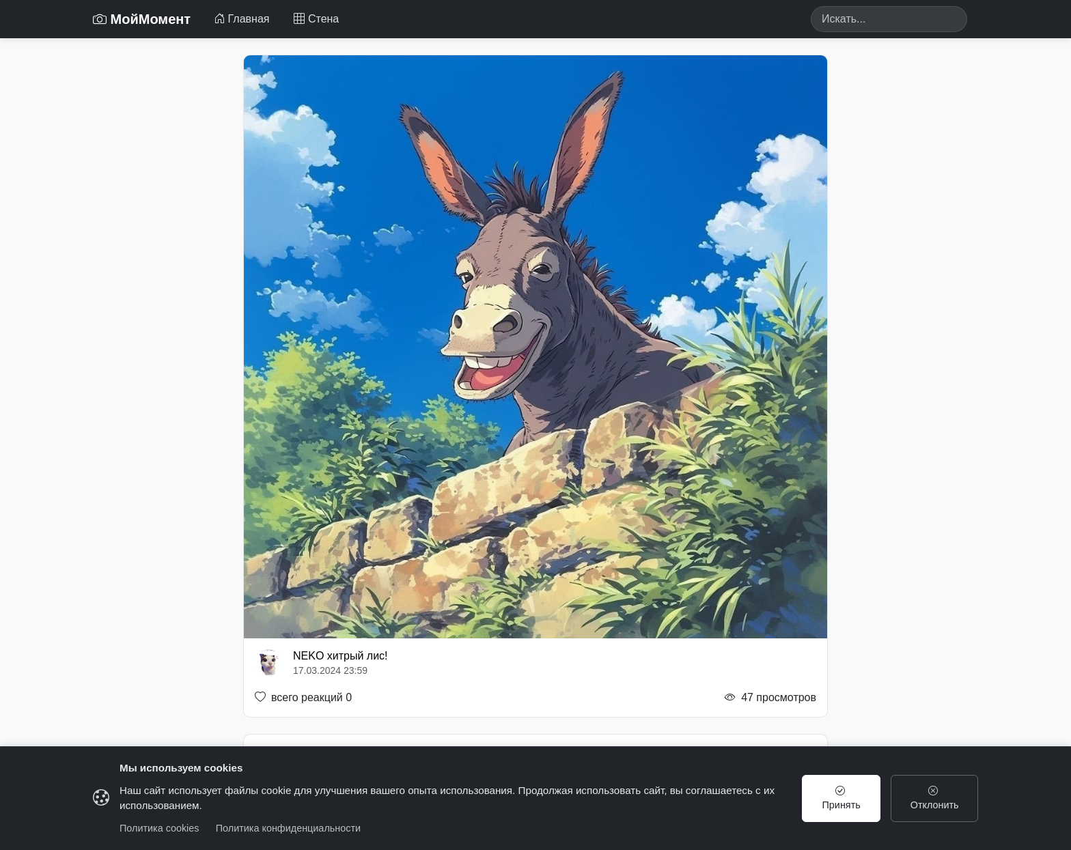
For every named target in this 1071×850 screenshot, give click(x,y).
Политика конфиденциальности (288, 828)
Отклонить (934, 798)
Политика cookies (159, 828)
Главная (241, 19)
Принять (841, 798)
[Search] (889, 19)
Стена (316, 19)
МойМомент (142, 19)
